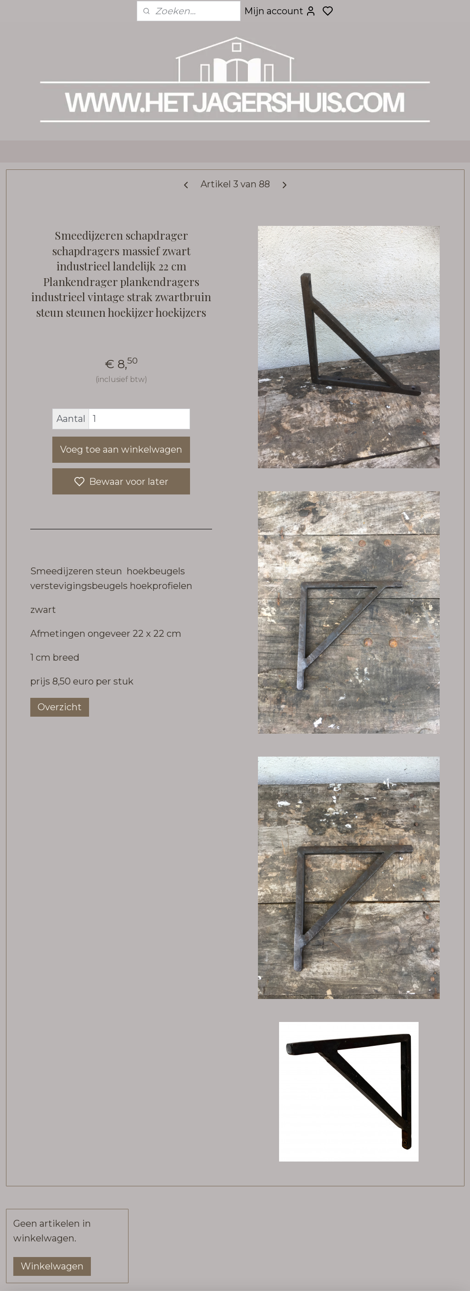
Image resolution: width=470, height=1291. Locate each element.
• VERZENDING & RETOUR (52, 1100)
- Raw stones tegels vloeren (59, 830)
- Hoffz (71, 870)
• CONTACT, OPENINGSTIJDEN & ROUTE (60, 1067)
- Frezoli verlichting (60, 533)
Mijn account (280, 11)
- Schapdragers (51, 595)
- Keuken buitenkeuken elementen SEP (66, 386)
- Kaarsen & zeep (55, 773)
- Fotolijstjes (47, 550)
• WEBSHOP (67, 273)
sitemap (285, 1274)
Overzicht (194, 839)
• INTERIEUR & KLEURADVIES (47, 1035)
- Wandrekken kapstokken (48, 431)
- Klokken (40, 755)
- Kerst (35, 995)
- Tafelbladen (47, 481)
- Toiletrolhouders (57, 613)
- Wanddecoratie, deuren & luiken (70, 458)
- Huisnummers (50, 630)
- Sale (33, 977)
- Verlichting (46, 515)
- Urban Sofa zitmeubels (69, 325)
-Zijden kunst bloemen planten (66, 698)
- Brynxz (38, 720)
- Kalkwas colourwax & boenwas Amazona (65, 937)
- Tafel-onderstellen (61, 498)
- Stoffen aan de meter (66, 1012)
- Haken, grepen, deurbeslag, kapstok (61, 573)
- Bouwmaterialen (56, 807)
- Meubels (41, 290)
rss (302, 1274)
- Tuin (33, 790)
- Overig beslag (52, 648)
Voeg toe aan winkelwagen (221, 532)
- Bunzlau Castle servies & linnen (69, 910)
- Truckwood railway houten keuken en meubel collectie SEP (71, 353)
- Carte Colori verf (59, 852)
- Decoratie (43, 308)
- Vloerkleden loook (71, 738)
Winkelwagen (52, 226)
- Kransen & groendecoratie (51, 670)
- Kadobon (41, 960)
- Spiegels (41, 408)
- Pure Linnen (48, 887)
